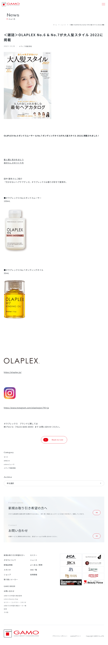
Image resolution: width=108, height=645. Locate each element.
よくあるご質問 (36, 565)
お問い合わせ (9, 591)
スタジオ (7, 570)
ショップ (7, 574)
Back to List (53, 440)
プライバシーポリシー (59, 636)
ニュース (63, 25)
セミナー (33, 555)
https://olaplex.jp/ (13, 372)
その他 (6, 612)
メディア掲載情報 (10, 468)
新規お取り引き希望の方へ (14, 555)
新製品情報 (8, 565)
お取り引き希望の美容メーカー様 (15, 606)
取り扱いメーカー (11, 579)
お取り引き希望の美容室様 (13, 596)
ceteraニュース (9, 464)
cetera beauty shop (11, 599)
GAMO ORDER (9, 586)
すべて (6, 457)
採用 (5, 609)
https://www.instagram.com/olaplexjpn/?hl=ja (26, 407)
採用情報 (33, 574)
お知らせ (7, 461)
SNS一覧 (33, 570)
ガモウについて (10, 560)
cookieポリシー (75, 636)
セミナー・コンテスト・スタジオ (15, 602)
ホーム (55, 25)
